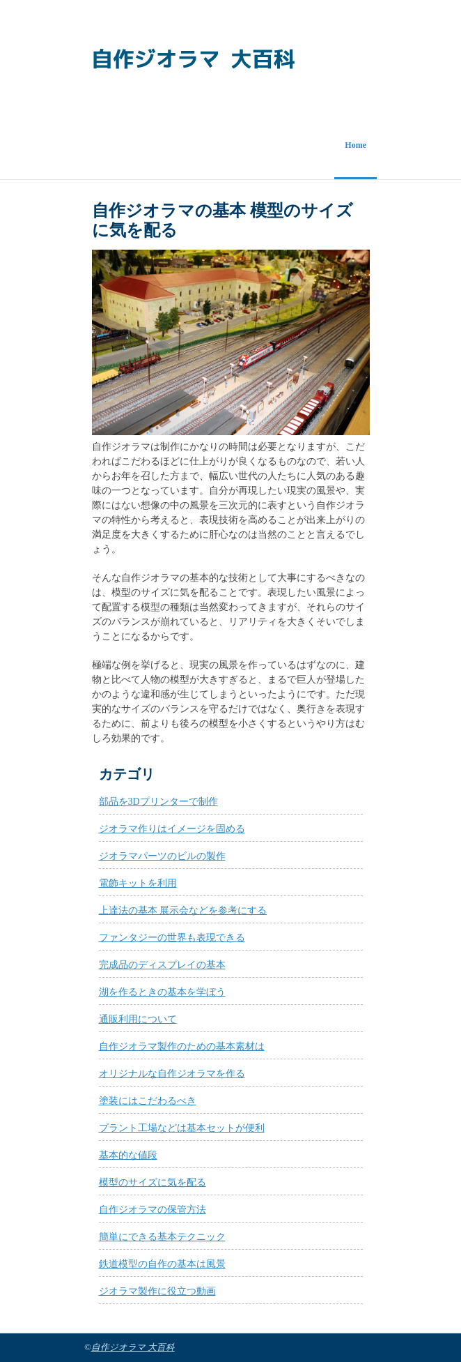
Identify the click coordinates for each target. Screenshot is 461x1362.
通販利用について (138, 1019)
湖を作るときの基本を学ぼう (162, 992)
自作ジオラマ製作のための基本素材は (182, 1046)
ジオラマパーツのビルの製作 (162, 856)
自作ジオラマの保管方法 (152, 1209)
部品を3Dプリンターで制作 (158, 801)
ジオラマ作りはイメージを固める (172, 829)
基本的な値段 (128, 1155)
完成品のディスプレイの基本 (162, 965)
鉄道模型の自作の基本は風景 (162, 1264)
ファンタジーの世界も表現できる (172, 937)
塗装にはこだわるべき (147, 1101)
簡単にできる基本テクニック (162, 1237)
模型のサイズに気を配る (152, 1182)
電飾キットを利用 (138, 883)
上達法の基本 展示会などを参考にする (183, 910)
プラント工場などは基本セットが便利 (182, 1128)
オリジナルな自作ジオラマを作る (172, 1073)
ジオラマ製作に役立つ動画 (157, 1291)
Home (355, 145)
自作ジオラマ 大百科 (133, 1347)
